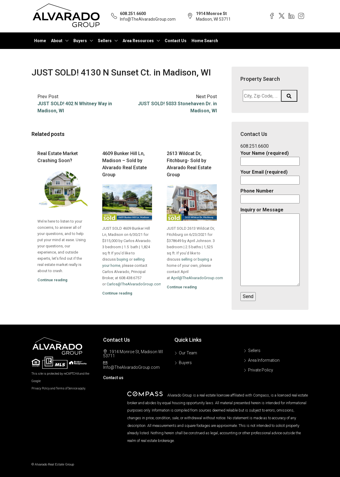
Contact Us (175, 40)
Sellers (105, 40)
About (56, 40)
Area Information (264, 360)
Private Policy (260, 370)
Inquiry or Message (270, 247)
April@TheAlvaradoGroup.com (197, 278)
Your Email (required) (270, 176)
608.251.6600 (133, 13)
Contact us (113, 377)
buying (122, 259)
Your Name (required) (270, 157)
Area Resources (138, 40)
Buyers (80, 40)
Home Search (205, 40)
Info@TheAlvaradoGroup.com (148, 19)
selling (186, 259)
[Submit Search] (289, 96)
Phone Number (270, 195)
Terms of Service (66, 388)
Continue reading (52, 280)
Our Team (188, 353)
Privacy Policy (41, 388)
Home (40, 40)
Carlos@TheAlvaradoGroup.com (134, 284)
